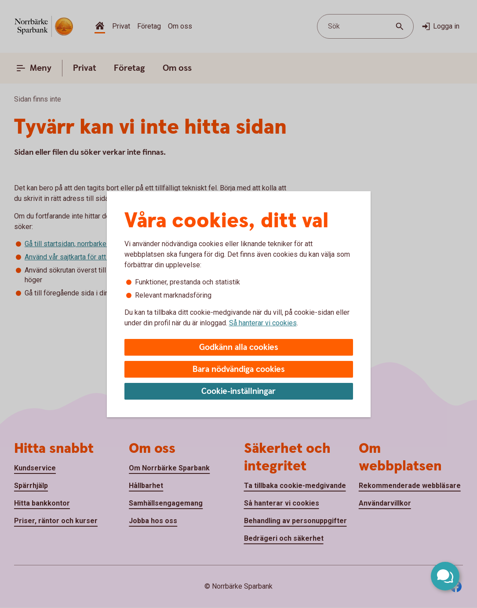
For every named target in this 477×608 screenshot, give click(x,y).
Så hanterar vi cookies (263, 323)
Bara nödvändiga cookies (239, 369)
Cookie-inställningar (238, 391)
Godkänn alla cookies (238, 347)
